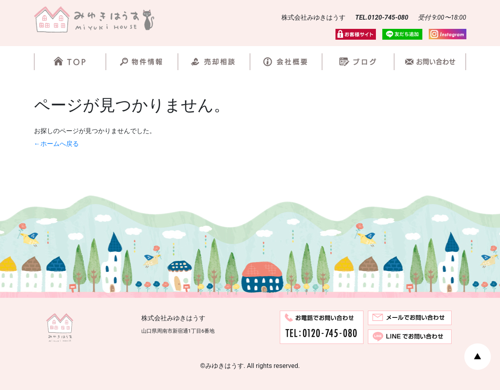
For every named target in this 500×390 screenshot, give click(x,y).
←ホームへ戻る (56, 144)
